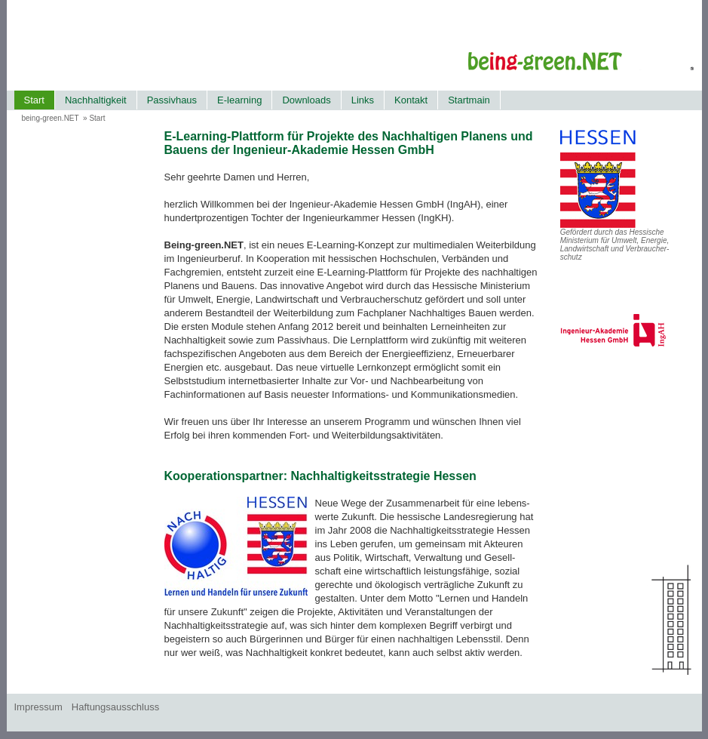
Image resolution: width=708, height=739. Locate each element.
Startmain (469, 100)
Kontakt (411, 100)
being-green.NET (50, 118)
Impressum (38, 707)
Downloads (306, 100)
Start (34, 100)
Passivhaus (172, 100)
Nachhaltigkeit (96, 100)
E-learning (239, 100)
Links (362, 100)
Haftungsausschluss (115, 707)
